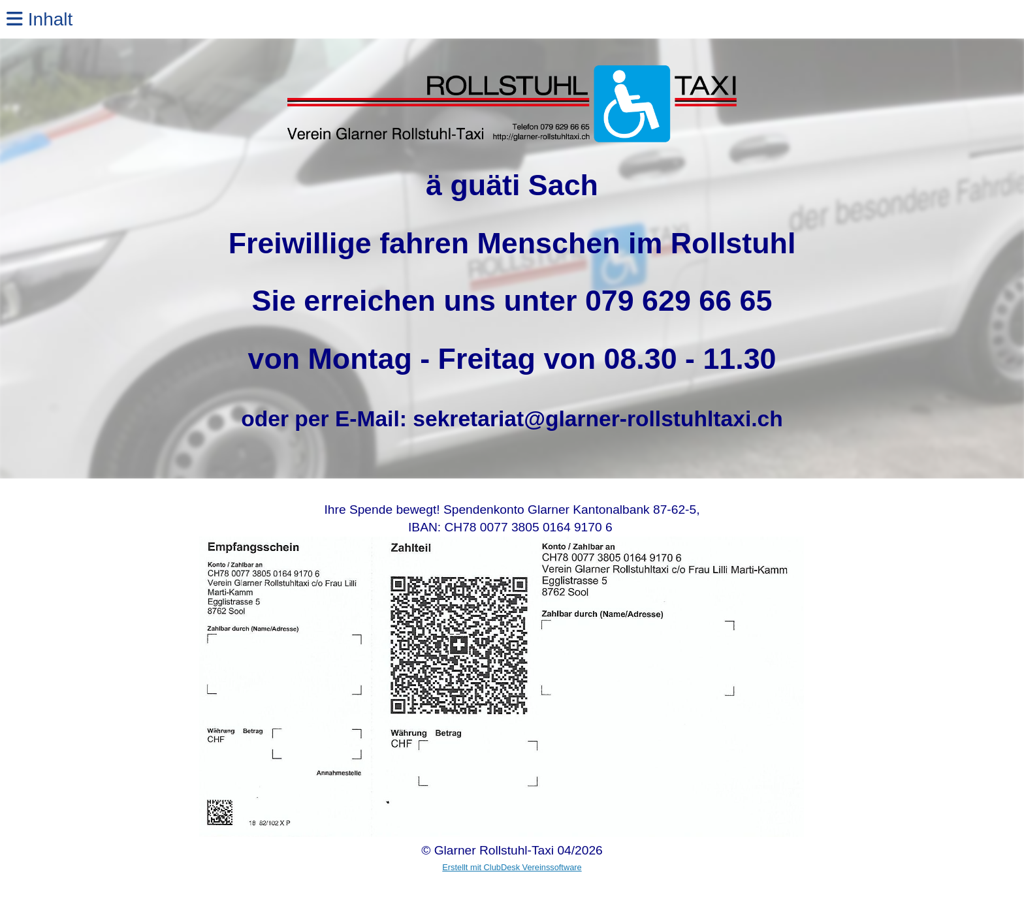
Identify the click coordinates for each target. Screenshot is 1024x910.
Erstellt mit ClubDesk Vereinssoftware (511, 867)
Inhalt (39, 19)
